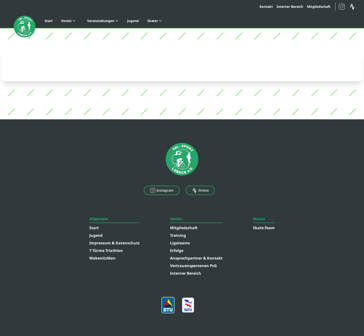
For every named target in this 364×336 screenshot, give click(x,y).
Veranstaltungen (103, 20)
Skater (154, 20)
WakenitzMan (102, 258)
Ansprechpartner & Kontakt (196, 258)
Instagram (162, 190)
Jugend (133, 20)
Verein (68, 20)
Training (178, 235)
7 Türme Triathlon (106, 250)
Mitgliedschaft (318, 6)
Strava (200, 190)
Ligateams (180, 243)
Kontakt (266, 6)
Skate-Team (264, 227)
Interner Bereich (290, 6)
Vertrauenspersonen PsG (193, 265)
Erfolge (176, 250)
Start (49, 20)
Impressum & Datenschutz (114, 243)
